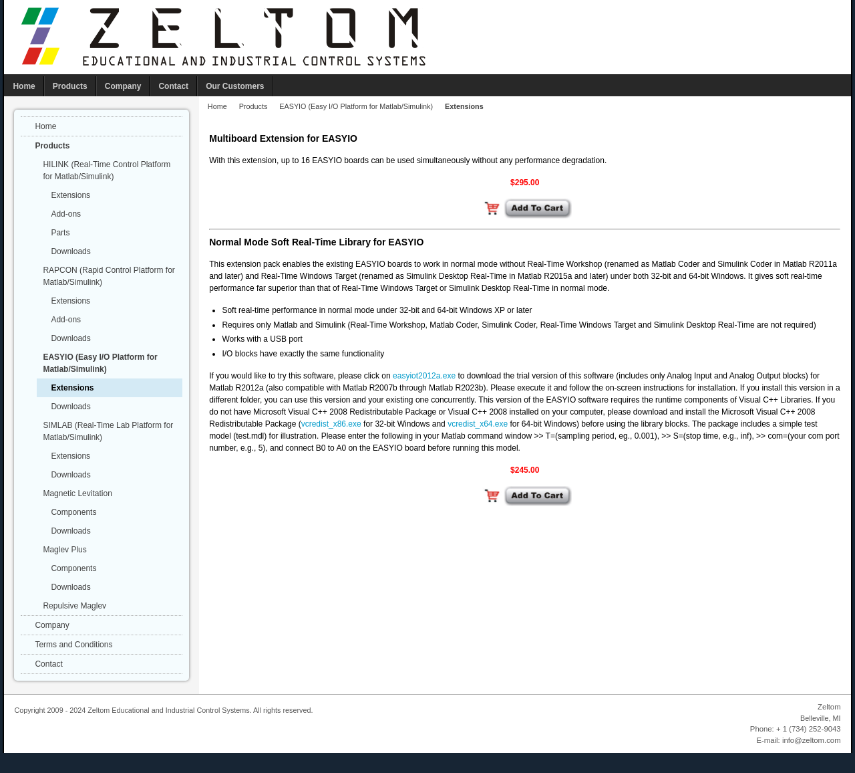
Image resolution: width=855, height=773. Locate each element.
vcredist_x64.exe (478, 424)
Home (217, 106)
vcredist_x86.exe (331, 424)
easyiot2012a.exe (424, 375)
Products (253, 106)
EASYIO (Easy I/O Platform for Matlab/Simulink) (356, 106)
